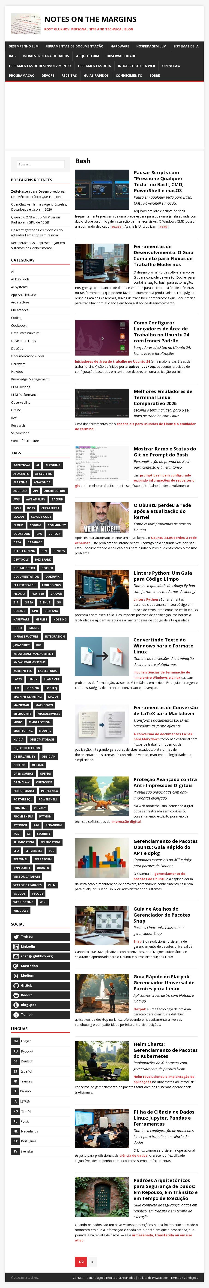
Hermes (41, 619)
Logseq (51, 688)
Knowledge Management (30, 379)
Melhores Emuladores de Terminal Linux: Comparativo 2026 (163, 397)
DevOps (17, 348)
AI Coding (52, 465)
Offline (16, 410)
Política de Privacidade (153, 1278)
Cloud (18, 525)
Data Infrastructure (25, 333)
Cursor (54, 534)
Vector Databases (27, 885)
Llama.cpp (52, 679)
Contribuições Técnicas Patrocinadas (111, 1278)
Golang (19, 611)
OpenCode (44, 782)
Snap (138, 941)
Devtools (21, 560)
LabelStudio (47, 671)
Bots (31, 508)
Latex (17, 679)
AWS (16, 499)
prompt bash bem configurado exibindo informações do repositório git (134, 480)
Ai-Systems (43, 474)
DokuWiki (53, 577)
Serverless (33, 851)
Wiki (43, 902)
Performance (24, 791)
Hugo (17, 628)
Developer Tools (23, 340)
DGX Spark (43, 560)
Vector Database (26, 877)
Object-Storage (42, 739)
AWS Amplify (35, 499)
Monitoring (23, 731)
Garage (56, 594)
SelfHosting (50, 842)
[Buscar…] (41, 164)
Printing (20, 808)
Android (20, 491)
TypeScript (21, 868)
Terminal (20, 859)
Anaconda (42, 482)
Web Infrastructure (25, 440)
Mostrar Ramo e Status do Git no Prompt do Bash (165, 452)
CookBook (21, 534)
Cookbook (19, 325)
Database (34, 542)
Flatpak (140, 1009)
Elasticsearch (24, 585)
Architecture (20, 302)
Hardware (18, 364)
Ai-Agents (21, 474)
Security (44, 834)
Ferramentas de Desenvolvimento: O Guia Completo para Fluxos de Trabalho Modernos (164, 255)
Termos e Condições (184, 1278)
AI (12, 271)
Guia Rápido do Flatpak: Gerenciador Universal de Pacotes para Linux (164, 982)
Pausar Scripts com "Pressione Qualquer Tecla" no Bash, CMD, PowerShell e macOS (159, 181)
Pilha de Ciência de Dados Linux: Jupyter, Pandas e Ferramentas (164, 1118)
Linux (33, 679)
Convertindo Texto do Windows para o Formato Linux (164, 646)
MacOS (53, 697)
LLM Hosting (20, 387)
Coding (16, 317)
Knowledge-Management (33, 654)
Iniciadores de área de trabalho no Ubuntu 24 (112, 361)
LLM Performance (24, 394)
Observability (20, 402)
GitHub (44, 602)
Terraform (43, 859)
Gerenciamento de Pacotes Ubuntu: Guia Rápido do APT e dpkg (166, 847)
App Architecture (23, 294)
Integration (55, 636)
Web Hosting (23, 902)
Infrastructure (26, 636)
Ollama (38, 765)
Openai (45, 774)
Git (15, 602)
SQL (51, 851)
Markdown (44, 705)
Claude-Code (41, 517)
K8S (38, 645)
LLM (16, 688)
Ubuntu (43, 868)
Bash (17, 508)
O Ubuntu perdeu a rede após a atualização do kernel (162, 511)
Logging (32, 688)
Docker (47, 568)
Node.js (45, 731)
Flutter (38, 594)
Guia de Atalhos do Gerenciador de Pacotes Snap (162, 915)
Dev (44, 551)
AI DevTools (20, 279)
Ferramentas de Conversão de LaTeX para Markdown (166, 710)
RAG (14, 417)
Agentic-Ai (21, 465)
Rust (17, 834)
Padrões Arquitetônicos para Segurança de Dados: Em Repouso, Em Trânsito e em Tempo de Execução (166, 1189)
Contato (78, 1278)
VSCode (37, 894)
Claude (18, 517)
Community (57, 525)
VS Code (19, 894)
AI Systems (19, 287)
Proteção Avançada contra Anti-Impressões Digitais (165, 782)
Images (33, 628)
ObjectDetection (26, 748)
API (35, 491)
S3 (28, 834)
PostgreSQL (22, 799)
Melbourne (22, 714)
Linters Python (146, 599)
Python (45, 816)
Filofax (19, 594)
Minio (17, 722)
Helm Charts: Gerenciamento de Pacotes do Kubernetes (166, 1050)
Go (59, 602)
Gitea (29, 602)
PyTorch (20, 825)
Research (18, 425)
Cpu (39, 534)
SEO (16, 851)
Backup (57, 499)
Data (17, 542)
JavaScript (21, 645)
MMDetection (39, 722)
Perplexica (49, 791)
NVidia (18, 739)
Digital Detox (24, 568)
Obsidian (49, 757)
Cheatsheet (19, 310)
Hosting (60, 619)
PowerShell (48, 799)
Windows (20, 911)
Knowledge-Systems (29, 662)
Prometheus (23, 816)
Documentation (26, 577)
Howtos (17, 371)
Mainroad (21, 705)
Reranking (54, 825)
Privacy (40, 808)
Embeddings (51, 585)
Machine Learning (27, 697)
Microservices (49, 714)
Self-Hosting (20, 433)
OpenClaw (21, 782)
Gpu (35, 611)
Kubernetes (22, 671)
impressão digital (126, 821)
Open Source (23, 774)
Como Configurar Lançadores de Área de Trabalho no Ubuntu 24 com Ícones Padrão (161, 332)
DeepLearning (24, 551)
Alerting (20, 482)
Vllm (52, 885)
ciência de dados (133, 1155)
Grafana (51, 611)
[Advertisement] (104, 116)
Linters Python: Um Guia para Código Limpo (163, 576)
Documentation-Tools (27, 356)
